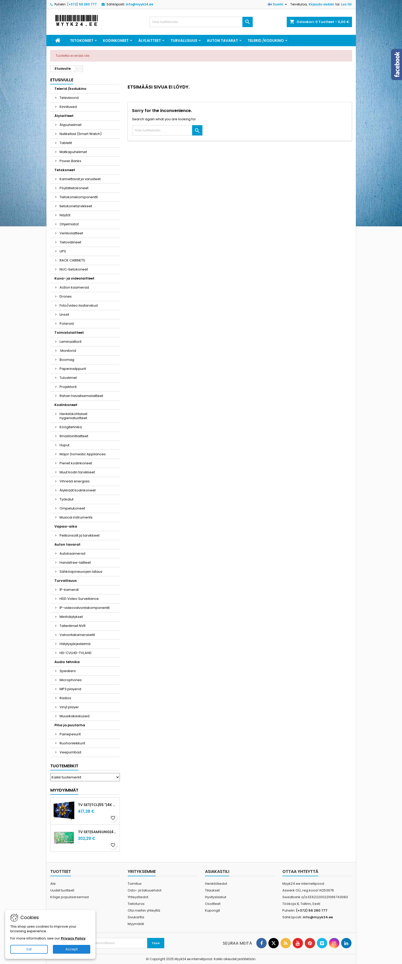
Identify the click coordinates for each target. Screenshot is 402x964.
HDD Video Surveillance (79, 598)
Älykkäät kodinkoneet (78, 490)
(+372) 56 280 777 (82, 4)
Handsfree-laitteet (75, 562)
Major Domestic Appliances (83, 454)
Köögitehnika (71, 427)
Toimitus (135, 883)
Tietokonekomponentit (79, 197)
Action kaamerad (74, 287)
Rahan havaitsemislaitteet (81, 395)
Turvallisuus (183, 40)
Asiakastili (217, 871)
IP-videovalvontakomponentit (85, 607)
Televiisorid (69, 97)
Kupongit (212, 910)
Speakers (68, 670)
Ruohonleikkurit (72, 743)
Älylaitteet (149, 40)
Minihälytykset (71, 616)
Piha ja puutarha (69, 725)
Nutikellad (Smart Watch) (81, 133)
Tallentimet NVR (73, 625)
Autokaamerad (72, 553)
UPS (63, 251)
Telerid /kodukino (266, 40)
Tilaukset (212, 890)
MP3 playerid (70, 689)
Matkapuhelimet (73, 151)
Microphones (71, 680)
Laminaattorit (70, 341)
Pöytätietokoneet (74, 188)
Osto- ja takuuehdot (144, 890)
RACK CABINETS (72, 260)
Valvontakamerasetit (77, 634)
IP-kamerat (69, 589)
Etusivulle (61, 80)
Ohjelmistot (69, 224)
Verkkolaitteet (71, 233)
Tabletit (66, 142)
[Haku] (201, 22)
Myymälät (136, 923)
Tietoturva (136, 903)
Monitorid (68, 350)
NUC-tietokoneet (74, 269)
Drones (66, 296)
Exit (29, 949)
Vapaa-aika (65, 526)
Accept (71, 949)
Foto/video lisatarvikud (79, 305)
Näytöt (65, 215)
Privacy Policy (73, 938)
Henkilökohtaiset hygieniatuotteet (73, 415)
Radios (65, 698)
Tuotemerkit (64, 766)
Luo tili (346, 4)
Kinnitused (68, 106)
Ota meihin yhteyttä (144, 910)
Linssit (64, 314)
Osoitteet (212, 903)
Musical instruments (76, 517)
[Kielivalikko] (278, 4)
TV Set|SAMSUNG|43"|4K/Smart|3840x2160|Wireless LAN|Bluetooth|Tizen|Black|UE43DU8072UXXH (98, 832)
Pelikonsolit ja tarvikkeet (80, 535)
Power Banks (70, 160)
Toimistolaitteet (69, 332)
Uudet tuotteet (62, 890)
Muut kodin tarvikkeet (77, 472)
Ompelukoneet (72, 508)
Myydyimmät (64, 790)
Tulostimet (68, 377)
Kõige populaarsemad (69, 897)
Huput (64, 445)
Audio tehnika (67, 661)
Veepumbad (70, 752)
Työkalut (66, 499)
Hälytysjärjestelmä (75, 643)
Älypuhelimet (70, 124)
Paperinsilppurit (73, 368)
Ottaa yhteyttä (300, 871)
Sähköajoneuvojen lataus (81, 571)
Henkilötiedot (216, 883)
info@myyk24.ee (139, 4)
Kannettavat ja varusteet (80, 179)
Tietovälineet (70, 242)
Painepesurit (70, 734)
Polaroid (67, 323)
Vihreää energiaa (74, 481)
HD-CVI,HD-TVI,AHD (76, 652)
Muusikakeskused (74, 716)
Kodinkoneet (116, 40)
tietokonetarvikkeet (76, 206)
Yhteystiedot (138, 897)
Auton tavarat (222, 40)
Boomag (67, 359)
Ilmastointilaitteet (74, 436)
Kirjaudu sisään (321, 4)
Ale (53, 883)
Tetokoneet (81, 40)
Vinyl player (69, 707)
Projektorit (68, 386)
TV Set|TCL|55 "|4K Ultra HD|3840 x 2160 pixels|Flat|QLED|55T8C (98, 805)
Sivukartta (136, 917)
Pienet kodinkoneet (76, 463)
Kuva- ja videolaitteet (74, 278)
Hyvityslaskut (215, 897)
